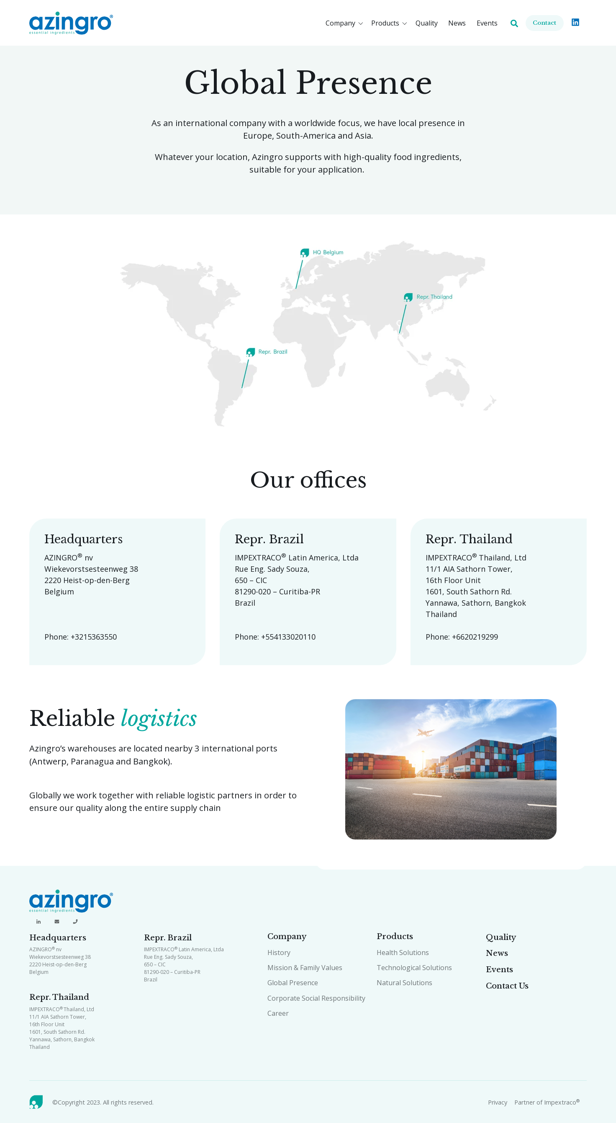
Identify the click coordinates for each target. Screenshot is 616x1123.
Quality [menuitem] (501, 937)
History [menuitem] (278, 952)
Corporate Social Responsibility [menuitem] (316, 998)
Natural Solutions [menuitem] (404, 982)
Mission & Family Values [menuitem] (304, 967)
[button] (346, 23)
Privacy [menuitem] (497, 1102)
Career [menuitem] (278, 1013)
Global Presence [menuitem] (292, 982)
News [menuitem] (497, 953)
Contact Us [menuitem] (507, 986)
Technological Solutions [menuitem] (414, 967)
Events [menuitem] (499, 969)
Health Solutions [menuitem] (403, 952)
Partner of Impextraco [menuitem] (547, 1102)
